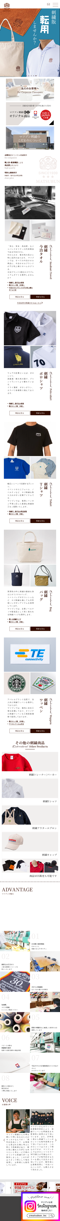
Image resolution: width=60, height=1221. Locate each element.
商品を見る (19, 297)
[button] (26, 75)
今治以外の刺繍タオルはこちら (29, 303)
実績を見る (40, 297)
